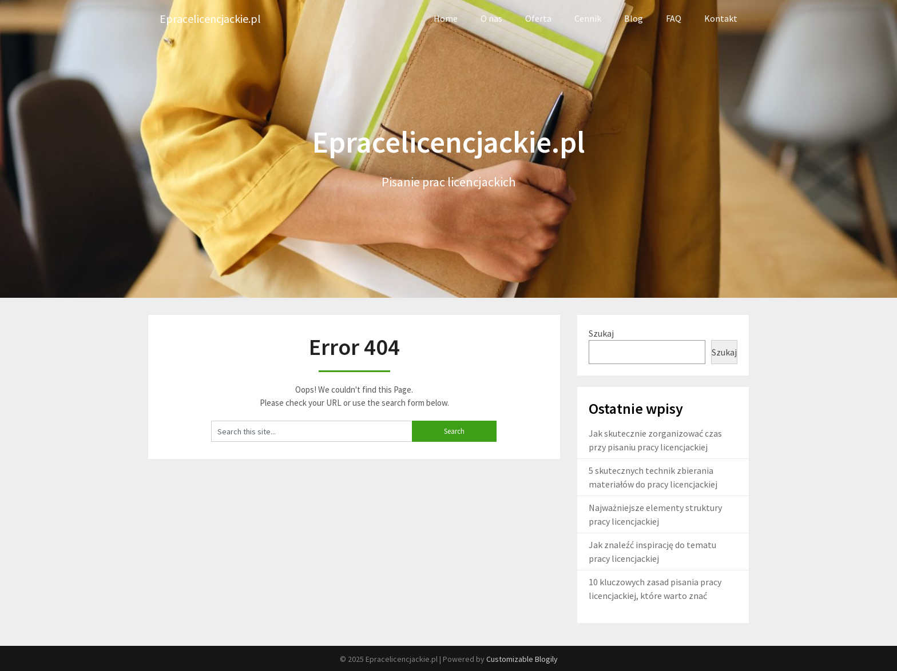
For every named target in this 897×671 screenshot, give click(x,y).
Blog (633, 18)
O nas (491, 18)
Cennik (587, 18)
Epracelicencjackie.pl (210, 18)
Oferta (538, 18)
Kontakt (720, 18)
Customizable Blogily (522, 659)
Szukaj (601, 333)
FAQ (673, 18)
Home (446, 18)
